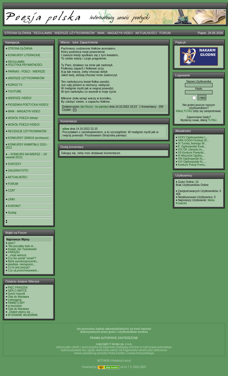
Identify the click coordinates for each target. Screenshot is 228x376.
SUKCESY (14, 163)
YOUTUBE (14, 91)
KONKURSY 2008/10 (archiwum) (28, 137)
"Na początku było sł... (21, 246)
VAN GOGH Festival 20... (193, 140)
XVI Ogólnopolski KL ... (192, 161)
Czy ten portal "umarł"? (22, 258)
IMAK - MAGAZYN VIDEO (115, 33)
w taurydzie (15, 305)
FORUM (165, 33)
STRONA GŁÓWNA (17, 33)
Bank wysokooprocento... (23, 261)
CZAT (11, 190)
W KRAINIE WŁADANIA (23, 315)
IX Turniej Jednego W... (192, 143)
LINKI (11, 199)
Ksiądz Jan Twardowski (22, 249)
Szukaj (12, 212)
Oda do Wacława (18, 296)
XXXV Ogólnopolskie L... (193, 137)
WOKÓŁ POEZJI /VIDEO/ (23, 124)
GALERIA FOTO (18, 170)
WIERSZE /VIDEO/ (19, 98)
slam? (11, 243)
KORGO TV (15, 84)
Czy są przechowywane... (23, 270)
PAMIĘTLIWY (16, 302)
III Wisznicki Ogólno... (191, 155)
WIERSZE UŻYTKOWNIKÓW (75, 33)
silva (65, 128)
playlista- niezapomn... (22, 264)
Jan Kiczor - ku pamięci (94, 106)
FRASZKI (14, 252)
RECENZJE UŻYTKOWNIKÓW (27, 131)
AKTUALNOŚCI (146, 33)
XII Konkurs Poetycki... (192, 152)
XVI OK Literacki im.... (191, 149)
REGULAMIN (43, 33)
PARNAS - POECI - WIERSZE (26, 71)
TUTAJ (212, 120)
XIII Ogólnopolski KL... (191, 158)
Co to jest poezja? (19, 267)
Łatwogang (15, 299)
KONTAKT (14, 206)
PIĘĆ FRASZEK (18, 287)
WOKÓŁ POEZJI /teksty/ (23, 118)
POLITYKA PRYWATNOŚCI (25, 64)
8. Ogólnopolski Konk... (192, 146)
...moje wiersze (17, 255)
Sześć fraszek (16, 293)
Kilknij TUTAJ (184, 111)
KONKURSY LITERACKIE (24, 55)
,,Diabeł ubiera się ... (20, 311)
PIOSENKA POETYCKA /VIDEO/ (28, 104)
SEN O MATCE (17, 290)
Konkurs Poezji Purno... (192, 164)
